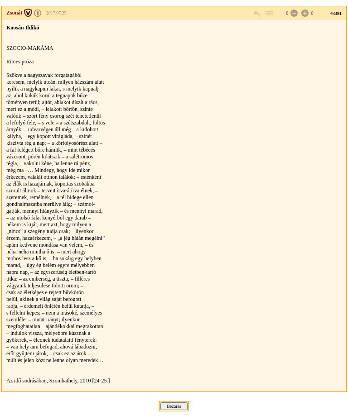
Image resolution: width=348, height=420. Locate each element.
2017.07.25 (56, 12)
